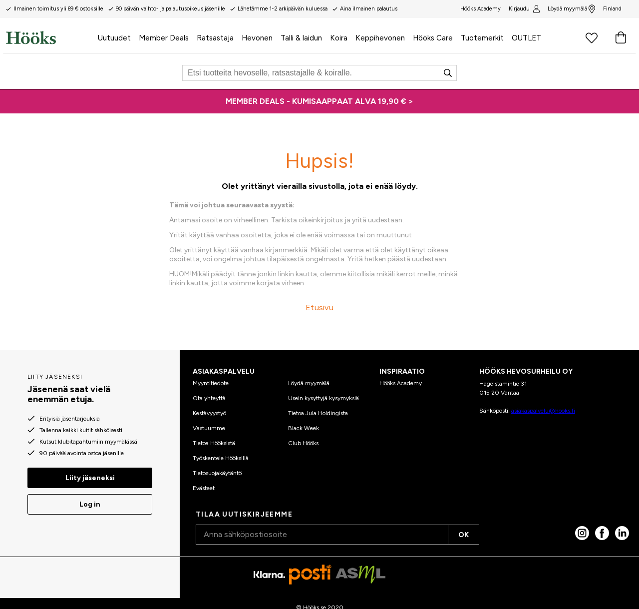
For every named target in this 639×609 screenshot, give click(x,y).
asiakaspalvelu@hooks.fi (543, 410)
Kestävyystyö (209, 413)
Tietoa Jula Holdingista (318, 413)
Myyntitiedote (211, 383)
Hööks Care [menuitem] (433, 37)
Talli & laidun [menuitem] (301, 37)
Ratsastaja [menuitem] (215, 37)
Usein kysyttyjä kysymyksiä (323, 398)
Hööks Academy (400, 383)
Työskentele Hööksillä (221, 458)
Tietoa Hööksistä (214, 443)
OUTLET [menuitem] (526, 37)
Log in (89, 504)
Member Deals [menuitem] (164, 37)
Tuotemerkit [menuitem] (482, 37)
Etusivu (319, 307)
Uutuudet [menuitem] (114, 37)
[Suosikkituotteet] (591, 37)
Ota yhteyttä (209, 398)
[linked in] (622, 533)
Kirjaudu (524, 9)
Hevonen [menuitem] (257, 37)
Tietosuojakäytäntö (217, 473)
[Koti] (50, 37)
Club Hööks (303, 443)
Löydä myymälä (571, 9)
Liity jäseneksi (90, 478)
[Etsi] (319, 73)
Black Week (303, 428)
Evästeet (204, 488)
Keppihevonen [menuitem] (380, 37)
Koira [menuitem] (338, 37)
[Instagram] (582, 533)
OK (463, 535)
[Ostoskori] (620, 37)
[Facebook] (602, 533)
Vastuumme (209, 428)
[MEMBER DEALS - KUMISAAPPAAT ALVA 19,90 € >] (319, 101)
